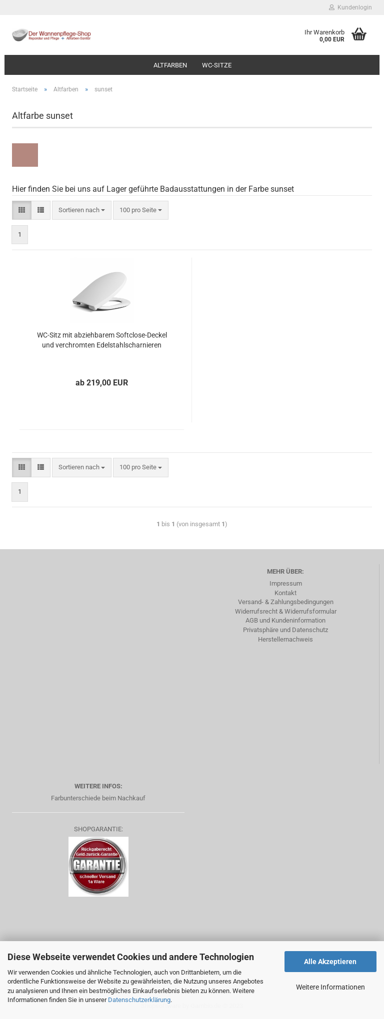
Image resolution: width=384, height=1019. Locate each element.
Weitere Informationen (330, 987)
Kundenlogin (350, 7)
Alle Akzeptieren (330, 962)
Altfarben (170, 65)
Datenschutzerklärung (139, 1000)
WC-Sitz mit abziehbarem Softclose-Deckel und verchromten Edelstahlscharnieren (102, 340)
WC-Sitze (217, 65)
